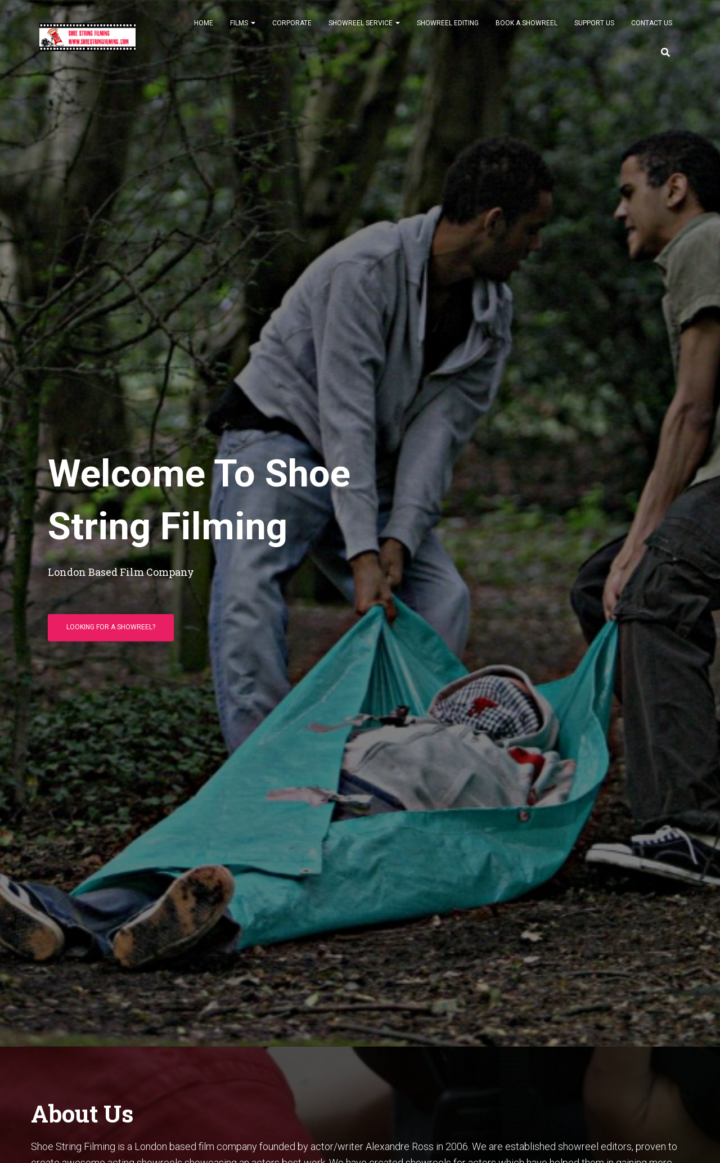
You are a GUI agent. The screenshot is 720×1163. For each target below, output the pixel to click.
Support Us (594, 29)
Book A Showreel (526, 29)
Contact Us (651, 29)
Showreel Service (364, 29)
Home (203, 29)
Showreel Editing (448, 29)
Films (242, 29)
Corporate (292, 29)
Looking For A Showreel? (110, 631)
